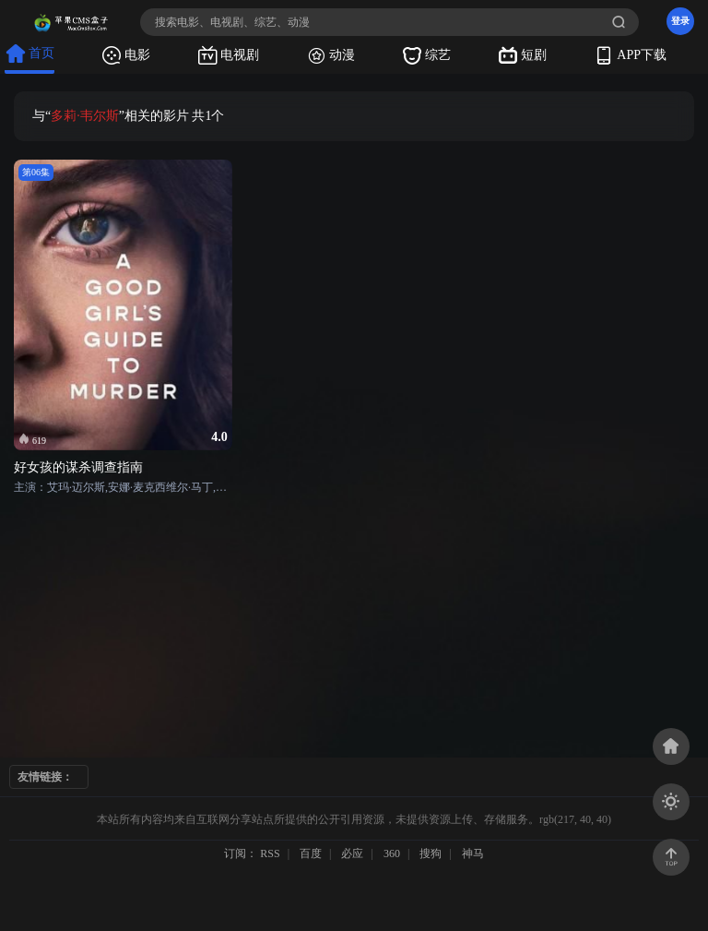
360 (392, 853)
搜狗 (430, 853)
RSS (269, 853)
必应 (352, 853)
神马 (473, 853)
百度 (311, 853)
